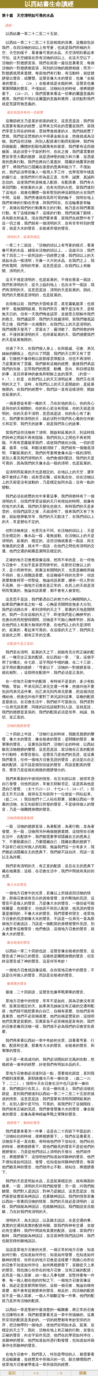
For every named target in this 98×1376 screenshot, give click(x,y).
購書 (83, 1373)
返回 (12, 1373)
